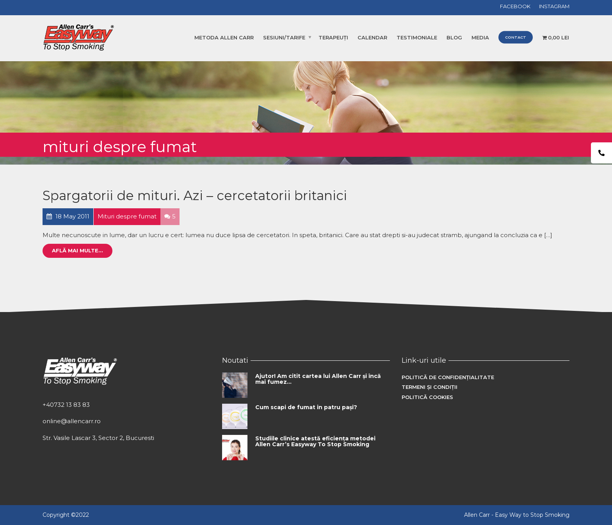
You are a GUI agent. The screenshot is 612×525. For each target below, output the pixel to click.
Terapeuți (333, 37)
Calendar (372, 37)
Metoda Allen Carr (224, 37)
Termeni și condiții (429, 387)
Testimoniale (417, 37)
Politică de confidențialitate (448, 377)
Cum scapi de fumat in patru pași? (306, 407)
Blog (454, 37)
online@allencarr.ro (72, 421)
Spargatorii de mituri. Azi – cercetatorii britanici (195, 195)
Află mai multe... (77, 250)
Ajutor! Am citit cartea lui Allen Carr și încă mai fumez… (318, 378)
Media (480, 37)
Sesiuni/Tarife (284, 37)
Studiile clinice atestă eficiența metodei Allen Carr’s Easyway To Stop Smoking (315, 441)
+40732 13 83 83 (66, 404)
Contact (515, 37)
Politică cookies (427, 397)
